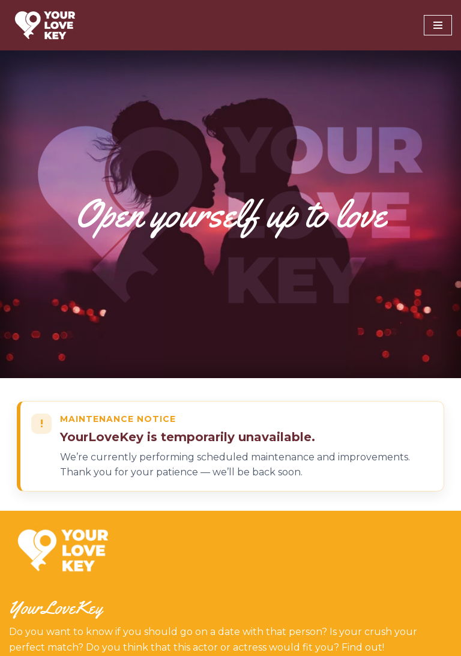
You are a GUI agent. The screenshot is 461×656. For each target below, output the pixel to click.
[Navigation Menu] (438, 25)
